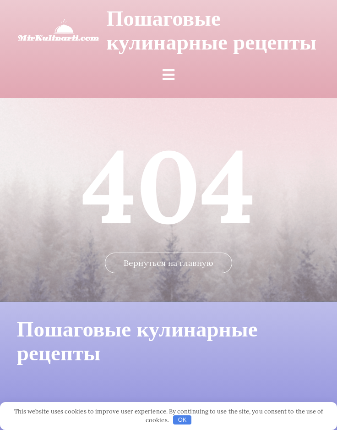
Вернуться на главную (168, 263)
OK (182, 419)
